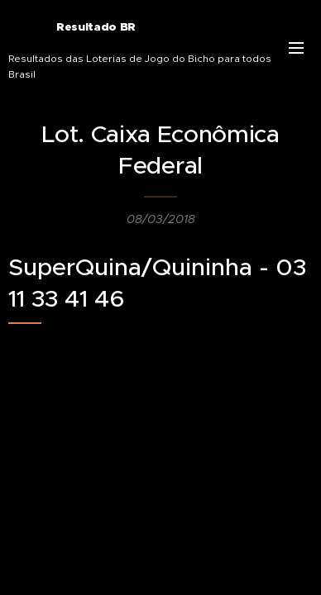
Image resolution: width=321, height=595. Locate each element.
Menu (296, 48)
